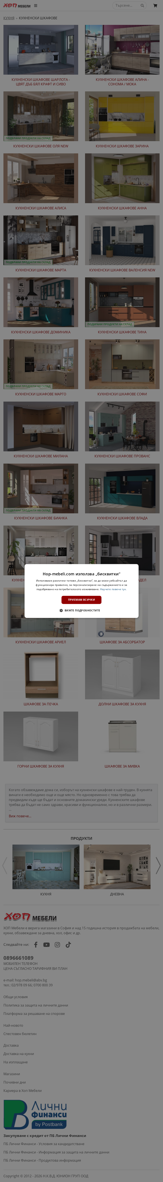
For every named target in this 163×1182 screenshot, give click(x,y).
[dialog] (81, 591)
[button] (81, 610)
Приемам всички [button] (81, 600)
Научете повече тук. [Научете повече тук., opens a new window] (113, 589)
